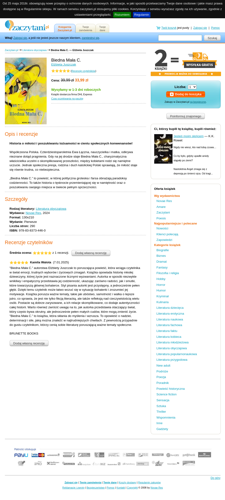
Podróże (162, 371)
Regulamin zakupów (149, 482)
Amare (161, 207)
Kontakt (120, 487)
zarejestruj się (90, 38)
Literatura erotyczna (170, 313)
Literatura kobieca (169, 336)
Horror (161, 285)
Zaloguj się (20, 38)
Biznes (161, 255)
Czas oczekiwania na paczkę (67, 98)
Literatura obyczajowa (34, 50)
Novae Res (33, 213)
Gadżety (162, 429)
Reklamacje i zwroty (73, 487)
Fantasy (162, 267)
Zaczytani (163, 212)
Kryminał (163, 296)
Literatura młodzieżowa (173, 342)
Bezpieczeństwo (96, 487)
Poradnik (163, 383)
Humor (161, 290)
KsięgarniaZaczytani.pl (65, 29)
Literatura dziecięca (170, 307)
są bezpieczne (198, 101)
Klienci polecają (167, 234)
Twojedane (102, 29)
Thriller (161, 411)
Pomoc (215, 27)
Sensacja (163, 400)
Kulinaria (163, 302)
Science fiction (167, 394)
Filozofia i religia (168, 273)
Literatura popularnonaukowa (177, 354)
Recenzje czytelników (83, 71)
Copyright (132, 487)
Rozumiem (122, 14)
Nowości (162, 228)
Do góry (215, 478)
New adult (163, 365)
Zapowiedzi (164, 240)
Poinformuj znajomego (185, 116)
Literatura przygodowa (172, 359)
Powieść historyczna (171, 388)
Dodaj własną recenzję (91, 253)
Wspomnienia (166, 417)
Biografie (163, 250)
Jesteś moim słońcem (189, 136)
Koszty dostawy (127, 482)
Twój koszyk (168, 27)
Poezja (161, 377)
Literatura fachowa (169, 325)
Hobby (161, 279)
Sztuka (161, 406)
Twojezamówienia (85, 29)
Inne (160, 423)
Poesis (161, 218)
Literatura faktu (167, 331)
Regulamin (141, 14)
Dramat (162, 261)
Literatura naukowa (170, 319)
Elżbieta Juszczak (63, 64)
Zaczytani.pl (11, 50)
